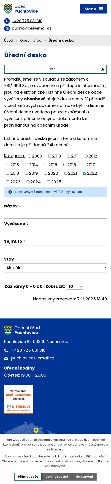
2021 (72, 173)
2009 (37, 156)
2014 (33, 164)
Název (11, 206)
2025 (56, 182)
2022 (92, 173)
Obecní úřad (30, 40)
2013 (14, 164)
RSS (77, 69)
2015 (52, 164)
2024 (35, 182)
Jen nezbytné (57, 476)
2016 (71, 164)
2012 (93, 156)
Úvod (8, 40)
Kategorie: (14, 155)
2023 (15, 182)
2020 (53, 173)
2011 (75, 156)
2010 (56, 156)
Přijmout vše (28, 476)
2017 (90, 164)
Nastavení (84, 476)
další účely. (55, 449)
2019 (33, 173)
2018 (14, 173)
